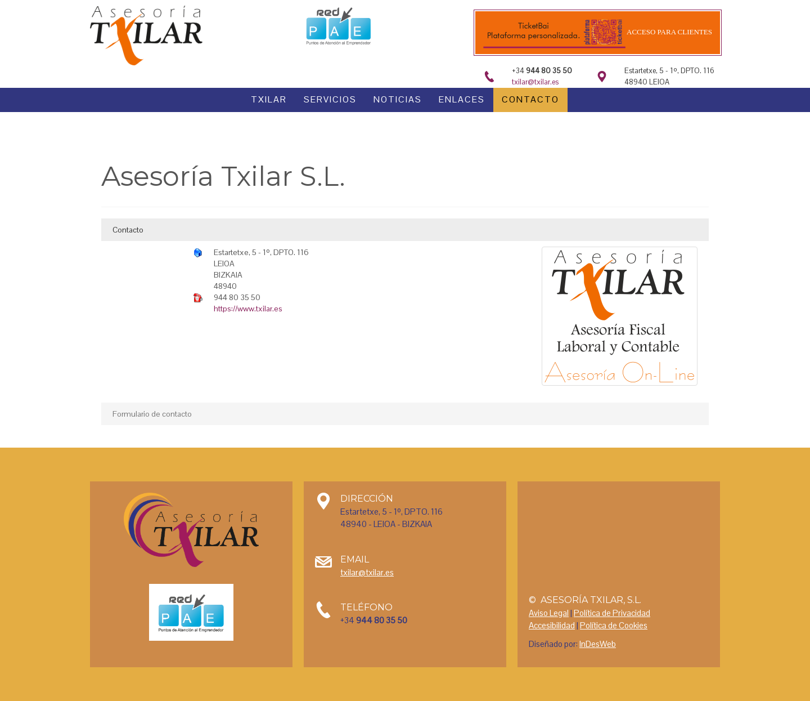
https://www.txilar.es (248, 308)
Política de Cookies (613, 625)
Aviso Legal (549, 613)
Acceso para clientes (669, 32)
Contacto (127, 230)
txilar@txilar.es (535, 82)
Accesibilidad (552, 625)
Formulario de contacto (152, 414)
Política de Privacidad (612, 613)
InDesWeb (597, 644)
